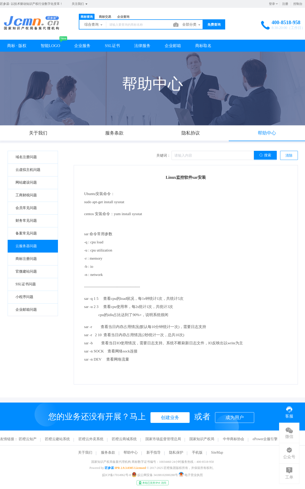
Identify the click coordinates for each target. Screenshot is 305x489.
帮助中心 (131, 452)
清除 (289, 155)
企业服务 (82, 45)
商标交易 (105, 17)
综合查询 (93, 25)
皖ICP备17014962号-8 (116, 475)
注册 (285, 4)
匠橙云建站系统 (57, 439)
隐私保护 (176, 452)
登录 (272, 4)
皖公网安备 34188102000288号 (155, 475)
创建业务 (170, 417)
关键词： (163, 155)
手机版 (197, 452)
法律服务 (142, 45)
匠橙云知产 (28, 439)
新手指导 (153, 452)
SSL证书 (112, 45)
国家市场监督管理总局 (163, 439)
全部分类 (191, 25)
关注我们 (80, 4)
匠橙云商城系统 (124, 439)
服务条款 (108, 452)
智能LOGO (50, 45)
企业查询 (123, 17)
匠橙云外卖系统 (91, 439)
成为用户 (234, 417)
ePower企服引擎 (265, 439)
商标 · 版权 (16, 45)
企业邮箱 (173, 45)
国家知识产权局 (201, 439)
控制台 (297, 4)
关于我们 (85, 452)
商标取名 (203, 45)
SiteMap (217, 452)
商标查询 (87, 17)
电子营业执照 (191, 475)
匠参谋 (109, 468)
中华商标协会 (233, 439)
